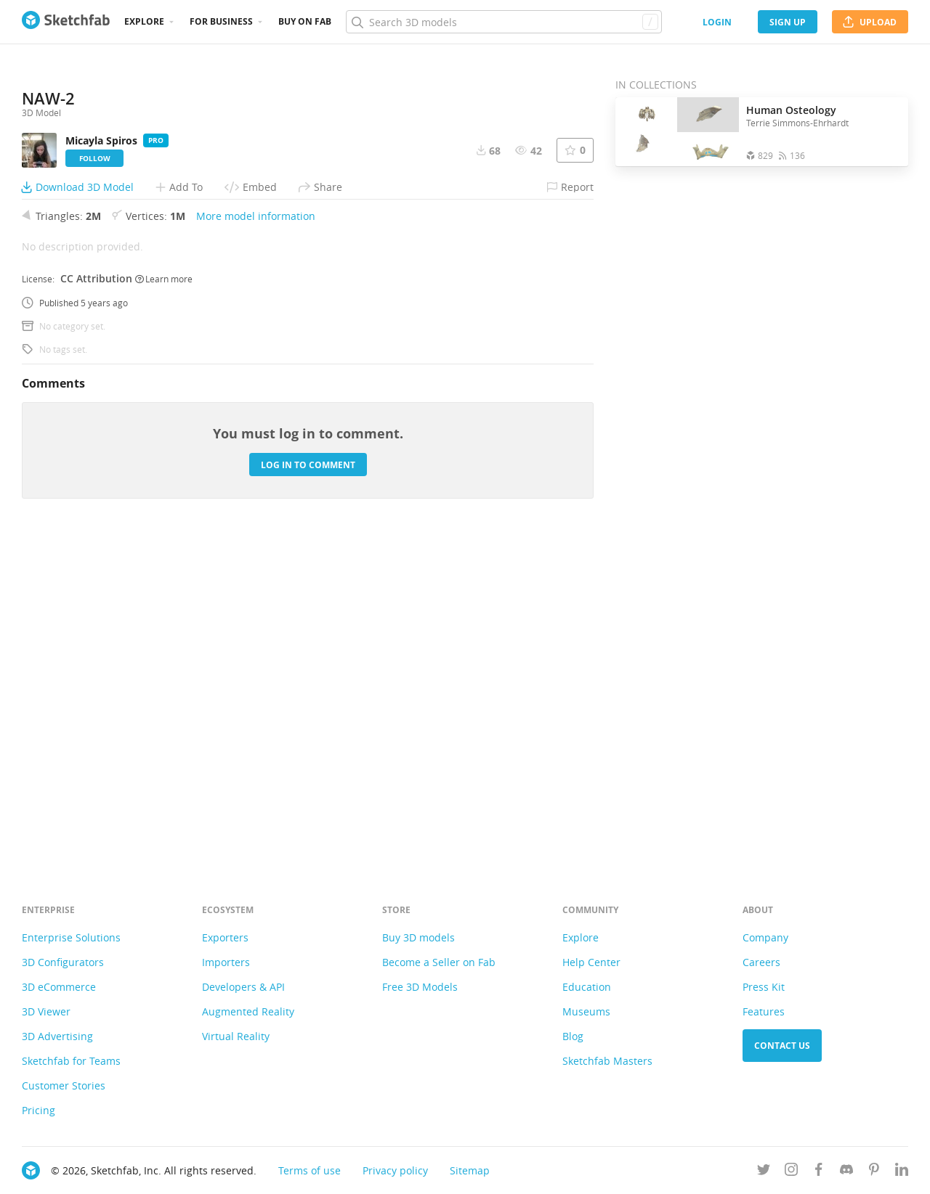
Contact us (782, 1045)
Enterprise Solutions (71, 937)
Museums (586, 1011)
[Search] (503, 22)
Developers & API (243, 987)
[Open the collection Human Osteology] (677, 131)
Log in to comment (308, 784)
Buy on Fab (304, 21)
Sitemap (470, 1170)
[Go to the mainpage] (66, 22)
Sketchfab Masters (607, 1061)
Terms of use (309, 1170)
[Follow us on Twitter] (763, 1172)
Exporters (225, 937)
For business (221, 21)
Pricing (38, 1110)
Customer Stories (63, 1085)
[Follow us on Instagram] (791, 1172)
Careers (761, 962)
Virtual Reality (236, 1036)
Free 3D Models (420, 987)
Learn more (164, 598)
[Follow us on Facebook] (818, 1172)
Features (764, 1011)
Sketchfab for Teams (71, 1061)
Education (586, 987)
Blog (572, 1036)
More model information (255, 536)
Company (765, 937)
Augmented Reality (248, 1011)
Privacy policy (395, 1170)
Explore (144, 21)
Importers (226, 962)
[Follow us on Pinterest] (874, 1172)
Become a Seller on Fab (439, 962)
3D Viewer (46, 1011)
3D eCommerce (59, 987)
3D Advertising (57, 1036)
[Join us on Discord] (846, 1172)
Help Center (591, 962)
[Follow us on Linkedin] (901, 1172)
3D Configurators (63, 962)
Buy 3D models (418, 937)
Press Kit (764, 987)
